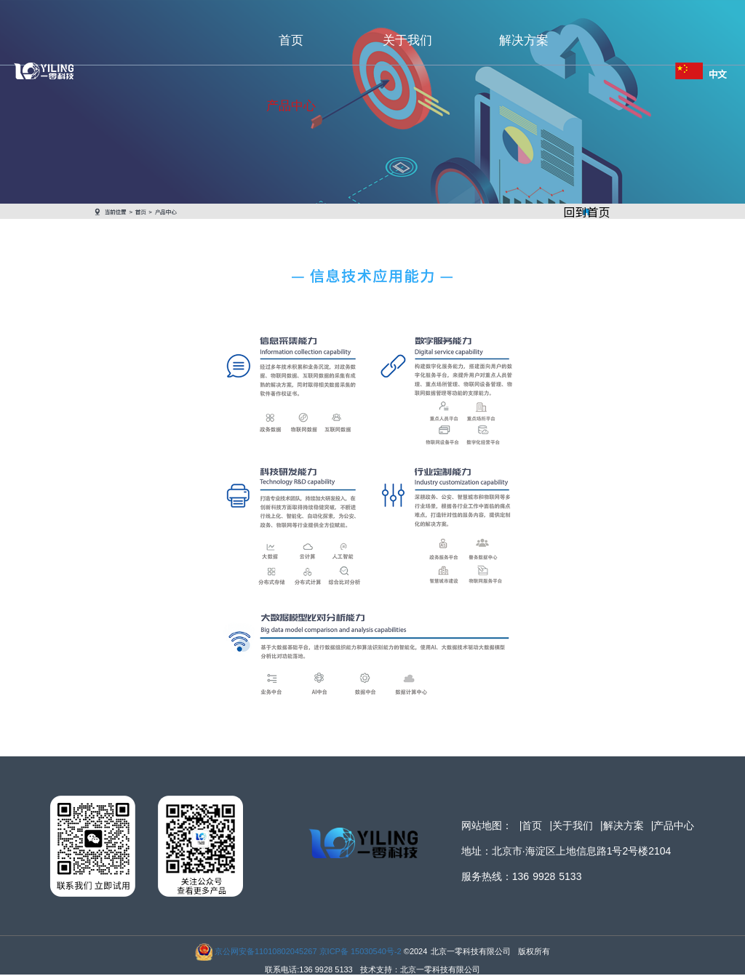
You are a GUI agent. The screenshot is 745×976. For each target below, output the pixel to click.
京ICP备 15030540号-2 (360, 951)
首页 (291, 40)
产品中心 (291, 106)
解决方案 (524, 40)
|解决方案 (622, 825)
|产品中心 (673, 825)
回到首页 (586, 212)
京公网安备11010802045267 (266, 951)
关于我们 (407, 40)
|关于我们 (571, 825)
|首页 (531, 825)
